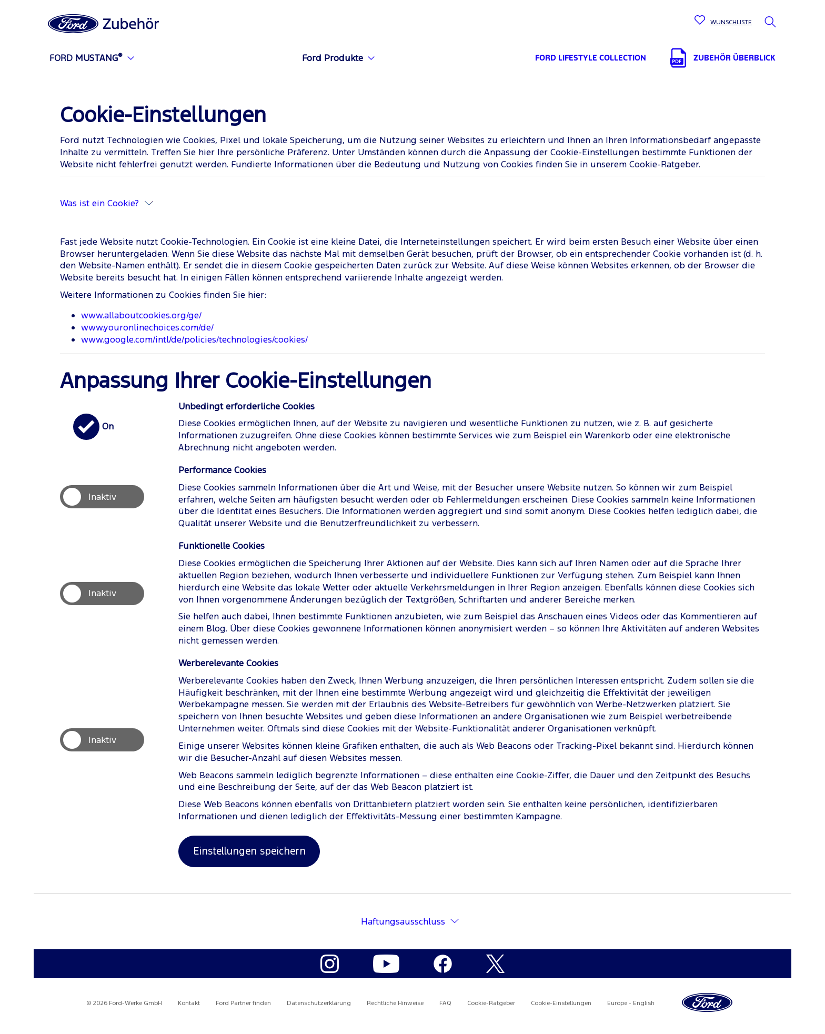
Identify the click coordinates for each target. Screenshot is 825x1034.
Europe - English (631, 1003)
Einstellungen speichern (249, 851)
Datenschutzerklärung (319, 1003)
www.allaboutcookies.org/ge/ (141, 315)
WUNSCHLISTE (731, 22)
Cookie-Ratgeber (491, 1003)
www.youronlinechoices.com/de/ (147, 327)
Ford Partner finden (243, 1003)
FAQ (445, 1003)
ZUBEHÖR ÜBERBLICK (734, 58)
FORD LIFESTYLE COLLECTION (590, 58)
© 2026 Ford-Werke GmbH (124, 1003)
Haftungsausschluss (403, 921)
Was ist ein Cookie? (106, 203)
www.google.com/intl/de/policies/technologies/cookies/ (194, 339)
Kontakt (189, 1003)
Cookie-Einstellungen (561, 1003)
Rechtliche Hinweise (395, 1003)
